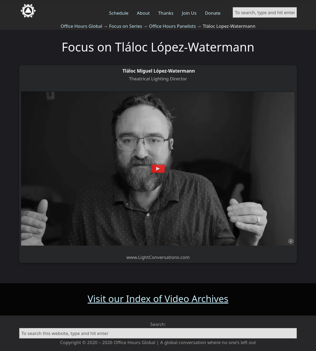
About (143, 13)
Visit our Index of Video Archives (158, 298)
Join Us (189, 13)
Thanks (165, 13)
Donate (212, 13)
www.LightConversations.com (157, 257)
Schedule (119, 13)
